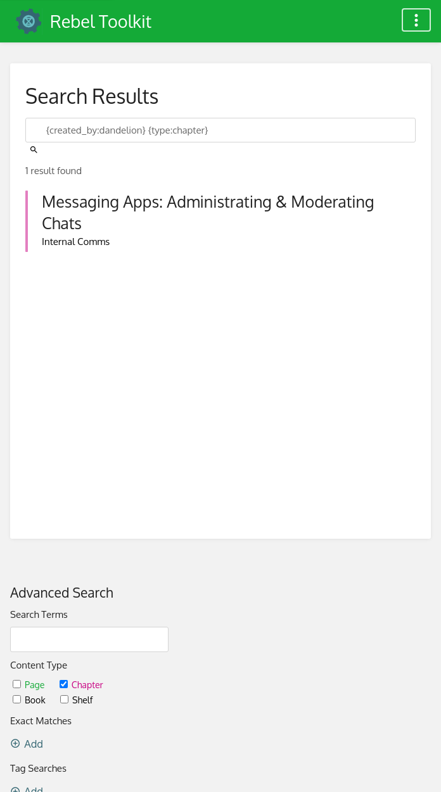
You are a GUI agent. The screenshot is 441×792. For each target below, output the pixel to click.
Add (26, 743)
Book (30, 700)
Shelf (76, 700)
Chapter (81, 684)
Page (30, 684)
